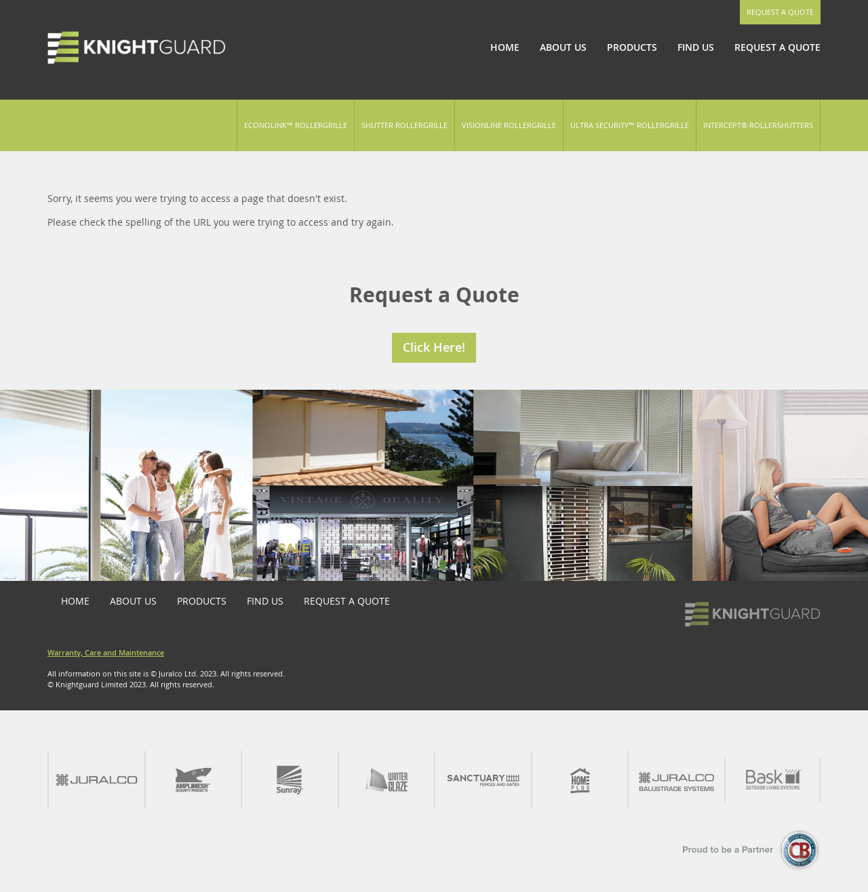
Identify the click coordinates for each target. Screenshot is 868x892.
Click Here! (434, 347)
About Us (563, 47)
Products (632, 47)
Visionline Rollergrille (509, 125)
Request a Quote (780, 12)
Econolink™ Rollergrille (295, 125)
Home (504, 47)
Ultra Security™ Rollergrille (629, 125)
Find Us (695, 47)
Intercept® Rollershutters (758, 125)
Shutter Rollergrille (404, 125)
